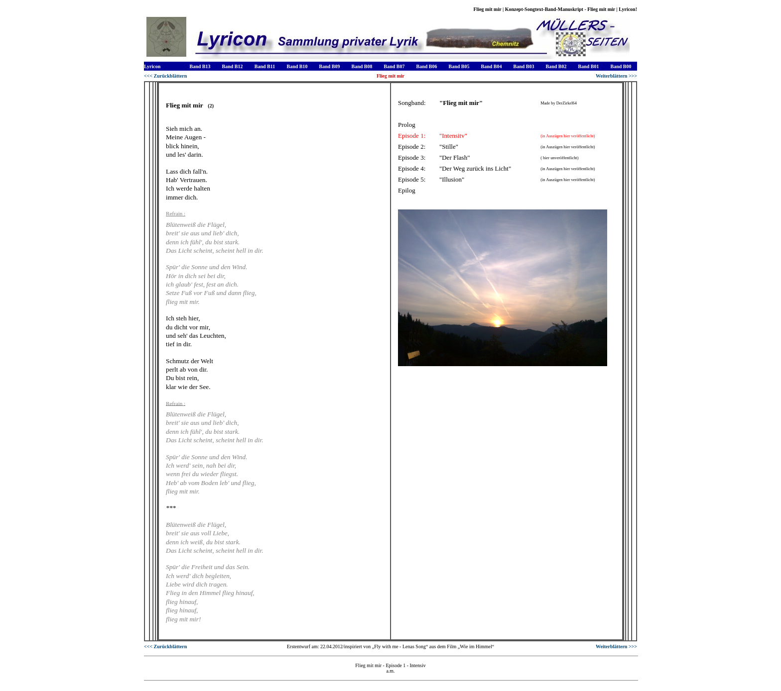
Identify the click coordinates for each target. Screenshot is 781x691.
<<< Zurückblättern (165, 76)
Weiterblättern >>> (616, 76)
